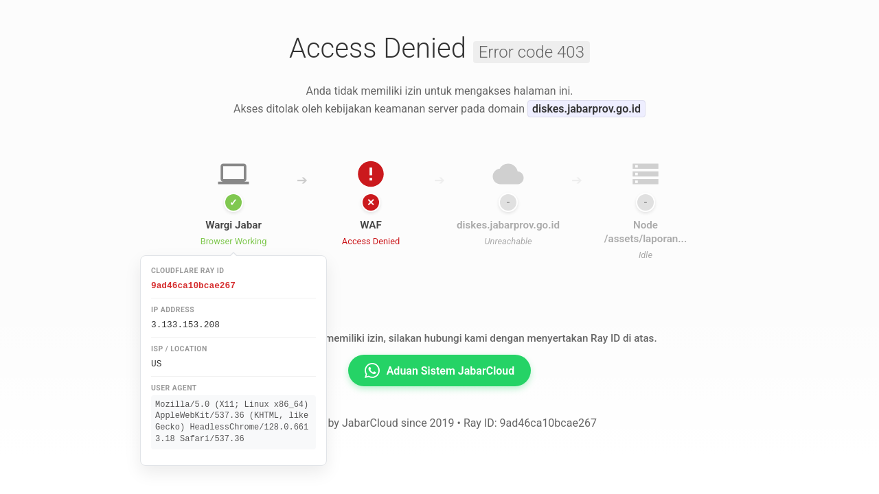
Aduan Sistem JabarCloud (440, 370)
